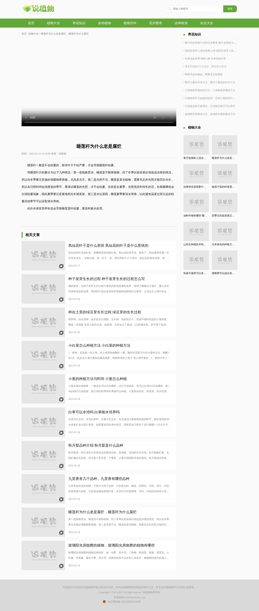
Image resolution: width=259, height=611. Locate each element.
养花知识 (78, 23)
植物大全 (53, 23)
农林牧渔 (181, 23)
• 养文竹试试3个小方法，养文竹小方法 (204, 66)
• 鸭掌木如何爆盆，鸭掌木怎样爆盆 (203, 74)
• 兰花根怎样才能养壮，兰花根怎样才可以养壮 (209, 106)
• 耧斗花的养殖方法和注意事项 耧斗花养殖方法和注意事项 (216, 42)
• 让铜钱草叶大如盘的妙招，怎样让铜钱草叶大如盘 (211, 98)
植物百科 (130, 23)
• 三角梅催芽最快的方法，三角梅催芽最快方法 (209, 90)
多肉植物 (104, 23)
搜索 (230, 8)
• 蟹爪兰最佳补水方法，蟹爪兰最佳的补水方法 (209, 82)
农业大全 (206, 23)
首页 (31, 23)
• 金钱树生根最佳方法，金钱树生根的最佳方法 (209, 114)
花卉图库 (155, 23)
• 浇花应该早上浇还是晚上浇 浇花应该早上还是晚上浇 (213, 50)
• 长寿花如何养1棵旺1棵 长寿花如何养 (204, 58)
